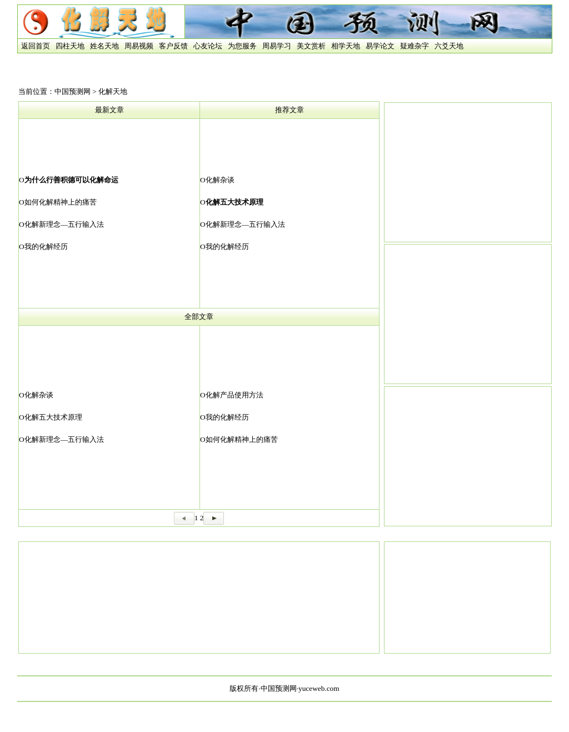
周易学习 (276, 46)
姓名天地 (104, 46)
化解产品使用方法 (234, 395)
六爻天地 (449, 46)
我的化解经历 (46, 246)
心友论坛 (207, 46)
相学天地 (345, 46)
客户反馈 (173, 46)
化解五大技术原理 (53, 417)
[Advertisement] (468, 172)
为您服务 (242, 46)
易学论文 (380, 46)
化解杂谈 (220, 180)
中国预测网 (72, 91)
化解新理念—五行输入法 (64, 224)
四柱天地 (70, 46)
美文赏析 (311, 46)
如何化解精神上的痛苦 (60, 202)
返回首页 (34, 46)
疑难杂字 (414, 46)
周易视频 (138, 46)
